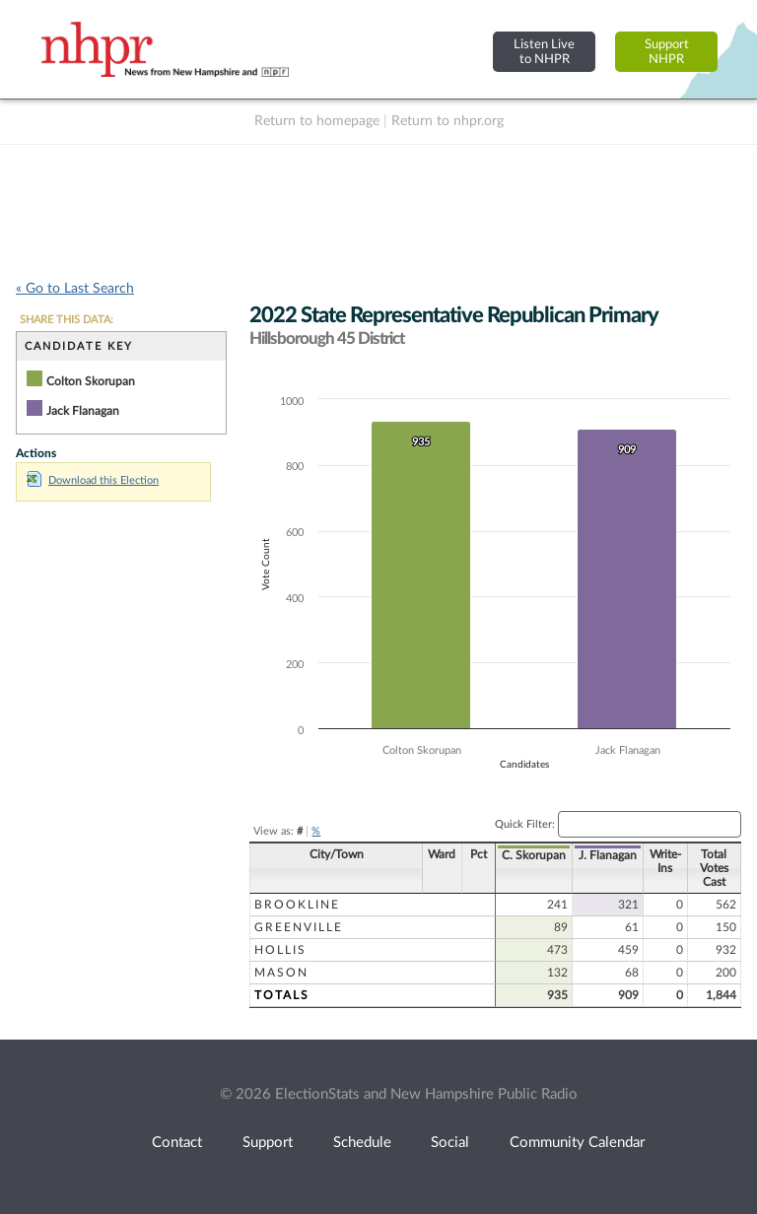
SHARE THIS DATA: (66, 319)
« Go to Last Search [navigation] (75, 289)
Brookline (297, 904)
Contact (177, 1142)
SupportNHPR (667, 51)
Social (450, 1142)
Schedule (362, 1142)
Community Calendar (577, 1142)
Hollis (280, 950)
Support (267, 1142)
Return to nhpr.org (447, 121)
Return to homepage (316, 121)
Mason (281, 972)
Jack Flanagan (82, 411)
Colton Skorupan (90, 381)
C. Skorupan (534, 855)
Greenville (298, 927)
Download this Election (93, 480)
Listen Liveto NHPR (544, 51)
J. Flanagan (608, 855)
